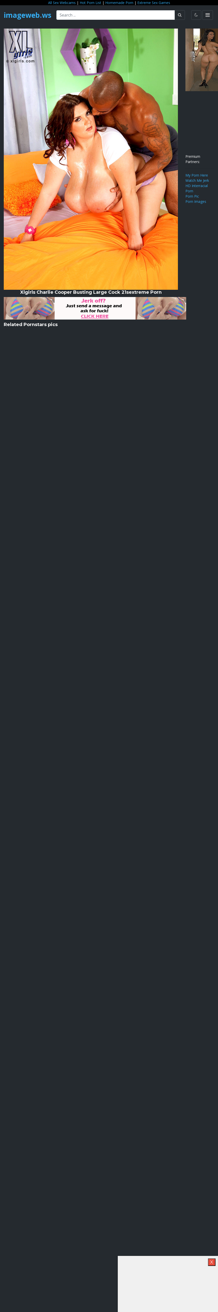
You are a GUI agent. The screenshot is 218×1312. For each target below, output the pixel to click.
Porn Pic (192, 196)
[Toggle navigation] (207, 15)
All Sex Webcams (62, 2)
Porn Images (195, 201)
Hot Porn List (90, 2)
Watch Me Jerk (197, 180)
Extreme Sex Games (153, 2)
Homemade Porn (119, 2)
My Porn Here (196, 175)
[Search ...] (115, 15)
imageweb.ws (27, 15)
